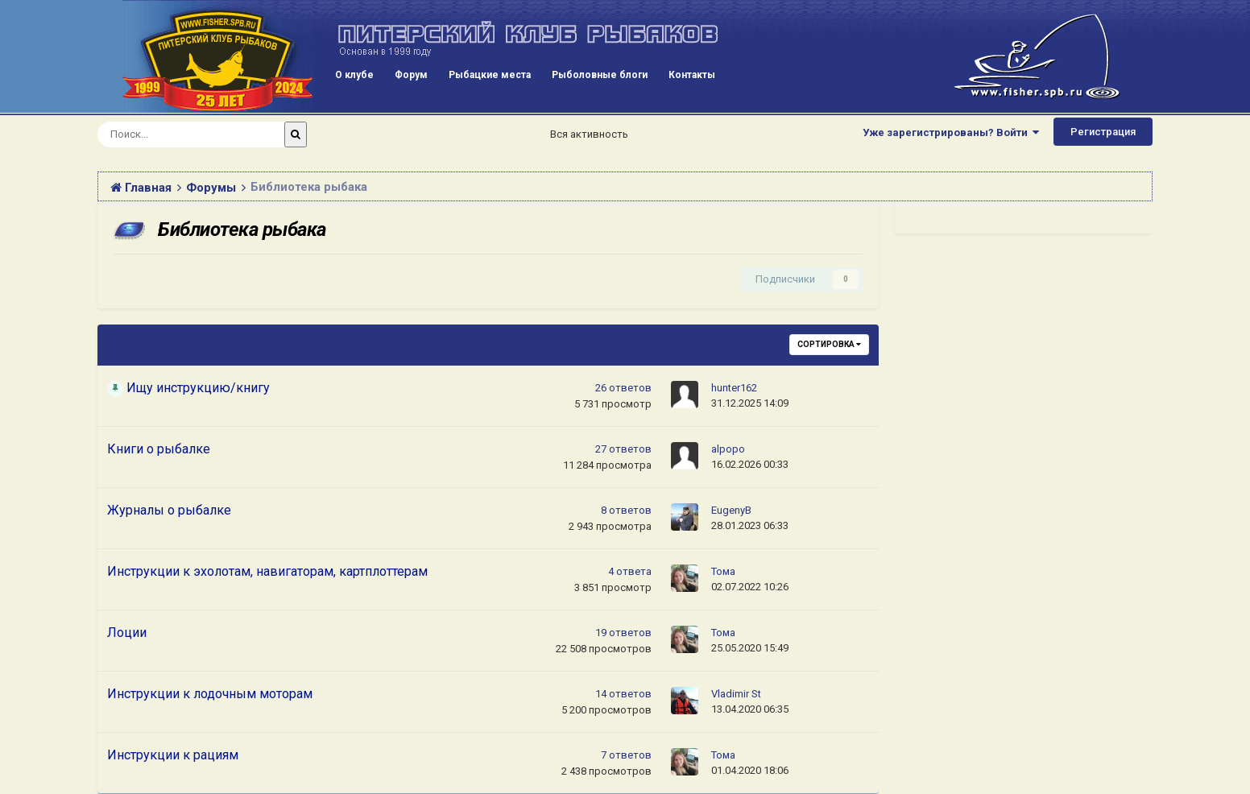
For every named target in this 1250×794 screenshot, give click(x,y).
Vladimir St (736, 694)
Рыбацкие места (490, 75)
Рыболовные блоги (600, 75)
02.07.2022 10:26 (749, 587)
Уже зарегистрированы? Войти (951, 132)
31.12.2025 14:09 (749, 403)
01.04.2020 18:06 (749, 770)
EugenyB (731, 510)
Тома (723, 571)
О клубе (354, 75)
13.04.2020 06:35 (749, 709)
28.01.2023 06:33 (749, 525)
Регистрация (1103, 132)
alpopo (728, 449)
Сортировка (829, 344)
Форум (411, 75)
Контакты (691, 75)
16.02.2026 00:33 (749, 464)
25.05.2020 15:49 (749, 648)
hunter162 (734, 388)
